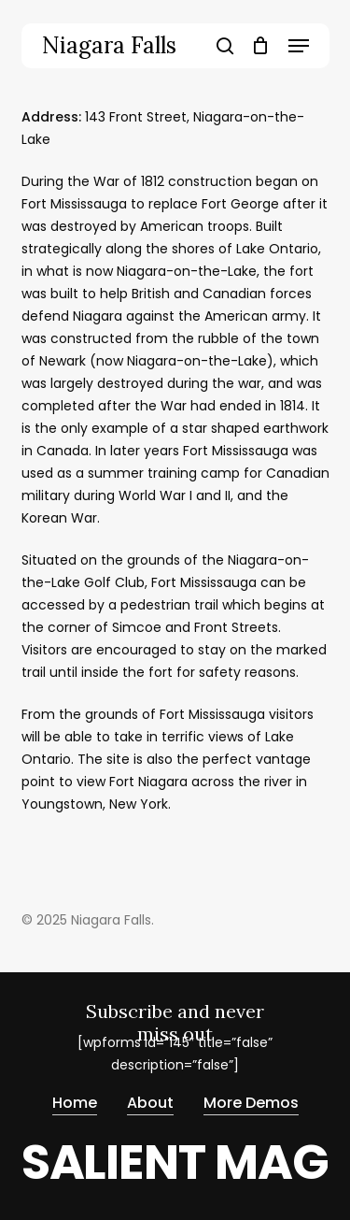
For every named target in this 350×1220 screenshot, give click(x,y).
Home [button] (74, 1102)
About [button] (150, 1102)
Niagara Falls (109, 46)
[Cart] (261, 46)
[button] (298, 45)
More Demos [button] (251, 1102)
